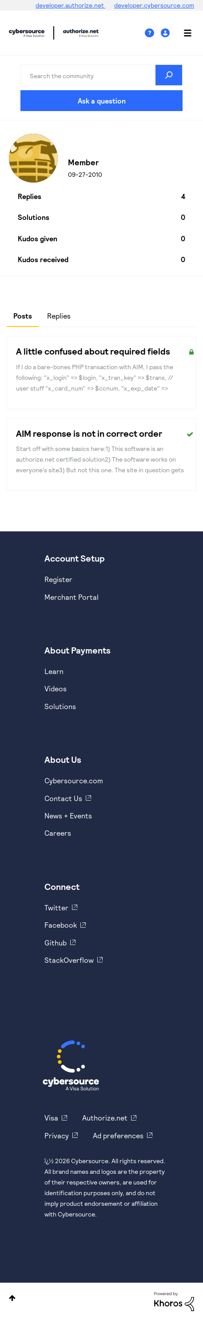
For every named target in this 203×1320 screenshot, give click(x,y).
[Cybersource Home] (71, 1065)
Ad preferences (118, 1135)
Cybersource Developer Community (26, 33)
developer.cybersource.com (154, 5)
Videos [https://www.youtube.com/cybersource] (55, 688)
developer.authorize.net (70, 5)
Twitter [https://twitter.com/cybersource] (56, 907)
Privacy (56, 1135)
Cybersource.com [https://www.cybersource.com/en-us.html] (73, 780)
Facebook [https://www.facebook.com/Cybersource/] (60, 925)
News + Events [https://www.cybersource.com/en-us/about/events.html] (68, 815)
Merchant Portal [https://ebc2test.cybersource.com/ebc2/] (71, 597)
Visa (51, 1117)
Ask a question (102, 100)
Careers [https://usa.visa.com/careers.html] (57, 833)
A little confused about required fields (93, 351)
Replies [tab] (59, 315)
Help (153, 33)
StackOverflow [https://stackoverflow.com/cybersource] (69, 960)
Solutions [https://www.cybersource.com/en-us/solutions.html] (60, 706)
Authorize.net (104, 1117)
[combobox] (101, 75)
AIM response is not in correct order (89, 433)
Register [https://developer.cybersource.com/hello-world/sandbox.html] (58, 579)
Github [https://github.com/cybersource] (55, 942)
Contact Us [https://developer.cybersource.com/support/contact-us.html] (63, 798)
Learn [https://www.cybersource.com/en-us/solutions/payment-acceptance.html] (54, 671)
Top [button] (12, 1298)
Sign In (166, 33)
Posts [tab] (22, 315)
